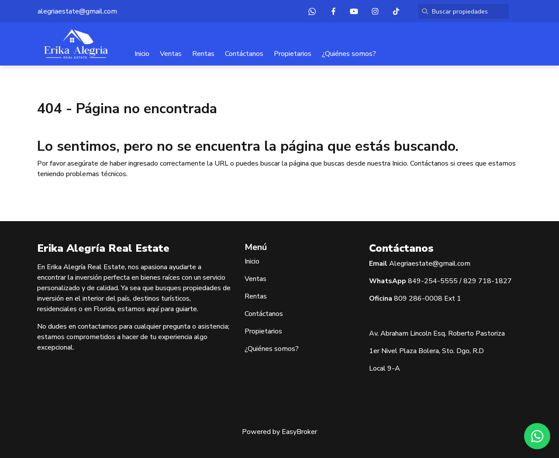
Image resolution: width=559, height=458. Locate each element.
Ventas (171, 54)
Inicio (142, 54)
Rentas (203, 54)
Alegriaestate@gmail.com (429, 263)
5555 (449, 281)
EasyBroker (299, 432)
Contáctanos (244, 54)
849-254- (424, 281)
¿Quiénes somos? (349, 54)
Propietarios (292, 54)
